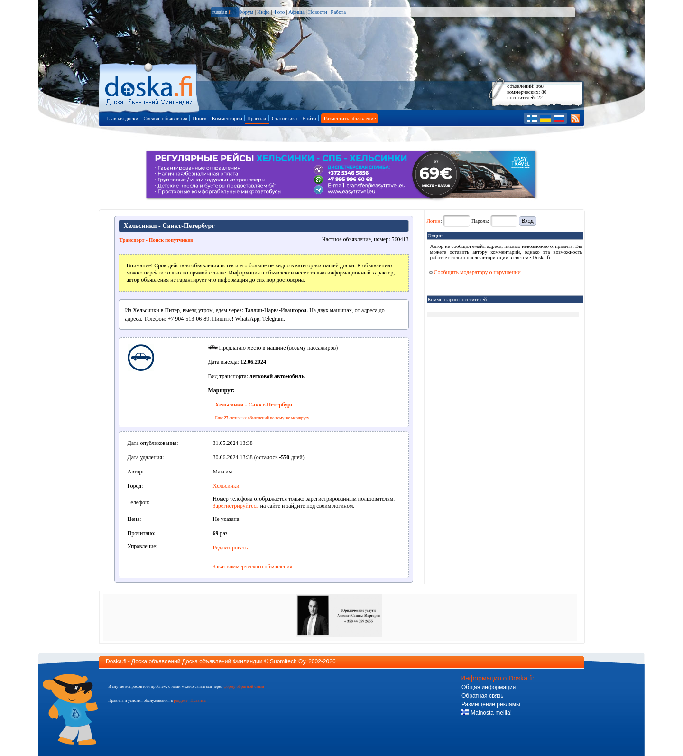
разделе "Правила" (190, 700)
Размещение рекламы (490, 704)
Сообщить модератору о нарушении (475, 272)
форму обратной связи (243, 686)
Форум (245, 12)
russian (222, 12)
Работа (338, 12)
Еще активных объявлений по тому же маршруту (262, 418)
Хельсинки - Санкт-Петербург (254, 404)
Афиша (296, 12)
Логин (434, 221)
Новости (317, 12)
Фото (279, 12)
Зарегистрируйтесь (236, 505)
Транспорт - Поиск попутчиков (156, 240)
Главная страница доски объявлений (150, 86)
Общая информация (488, 687)
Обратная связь (482, 695)
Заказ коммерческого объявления (253, 566)
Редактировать (230, 547)
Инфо (263, 12)
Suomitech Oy (287, 661)
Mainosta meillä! (486, 712)
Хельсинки (226, 485)
